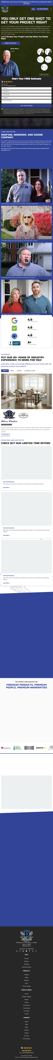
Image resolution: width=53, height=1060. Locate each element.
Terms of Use (23, 113)
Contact (26, 958)
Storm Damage (26, 986)
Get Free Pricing (27, 106)
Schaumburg (26, 1008)
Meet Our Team (44, 74)
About (26, 1021)
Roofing (26, 974)
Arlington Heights (26, 996)
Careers (26, 1033)
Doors (26, 983)
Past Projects (26, 1038)
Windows (26, 980)
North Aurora (26, 1005)
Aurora (26, 993)
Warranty (26, 961)
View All (27, 1014)
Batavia (26, 999)
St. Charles (26, 1011)
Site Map (30, 1055)
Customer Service (26, 967)
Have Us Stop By (10, 43)
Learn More (5, 434)
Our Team (26, 1035)
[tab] (5, 370)
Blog (26, 1024)
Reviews (26, 1030)
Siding (26, 977)
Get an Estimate (42, 9)
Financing (26, 964)
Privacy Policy (31, 113)
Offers (26, 1027)
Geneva (26, 1002)
